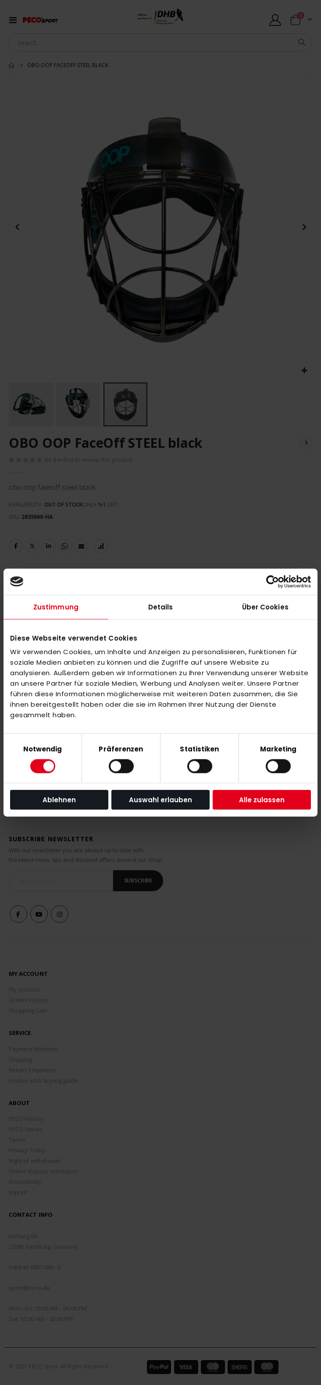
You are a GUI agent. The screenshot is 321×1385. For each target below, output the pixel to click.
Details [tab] (160, 606)
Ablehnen (59, 799)
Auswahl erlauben (160, 799)
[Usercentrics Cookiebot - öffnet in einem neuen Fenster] (272, 581)
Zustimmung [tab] (55, 606)
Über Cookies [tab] (265, 606)
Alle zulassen (262, 799)
